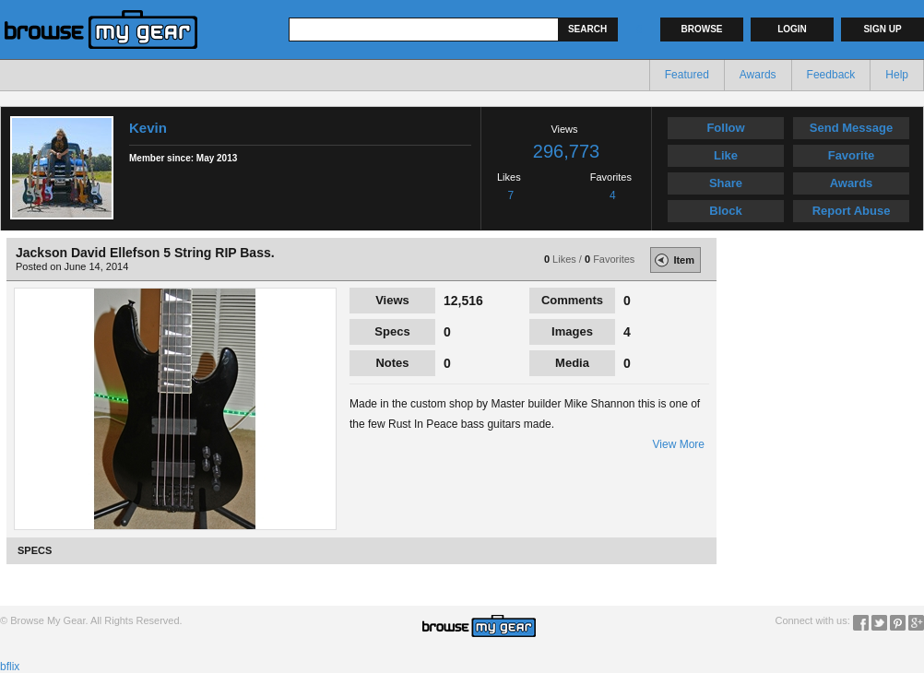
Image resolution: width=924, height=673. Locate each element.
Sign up (882, 29)
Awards (758, 74)
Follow (725, 128)
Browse (702, 29)
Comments (572, 300)
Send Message (851, 128)
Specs (391, 331)
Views (392, 300)
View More (679, 444)
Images (572, 331)
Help (896, 74)
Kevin (148, 128)
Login (792, 29)
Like (726, 155)
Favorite (851, 155)
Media (572, 363)
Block (725, 211)
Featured (687, 74)
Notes (392, 363)
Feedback (831, 74)
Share (725, 183)
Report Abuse (851, 211)
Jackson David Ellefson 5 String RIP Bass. (145, 252)
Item (672, 260)
